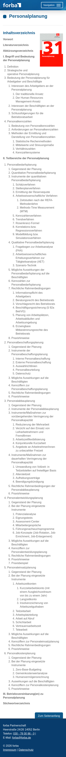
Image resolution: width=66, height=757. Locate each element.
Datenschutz (26, 749)
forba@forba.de (21, 737)
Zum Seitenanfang (49, 715)
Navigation (49, 5)
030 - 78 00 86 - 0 (23, 733)
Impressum (9, 749)
